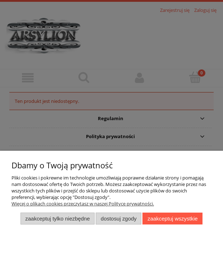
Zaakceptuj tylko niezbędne (57, 218)
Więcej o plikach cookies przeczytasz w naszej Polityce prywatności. (83, 203)
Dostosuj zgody (119, 218)
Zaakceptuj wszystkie (172, 218)
